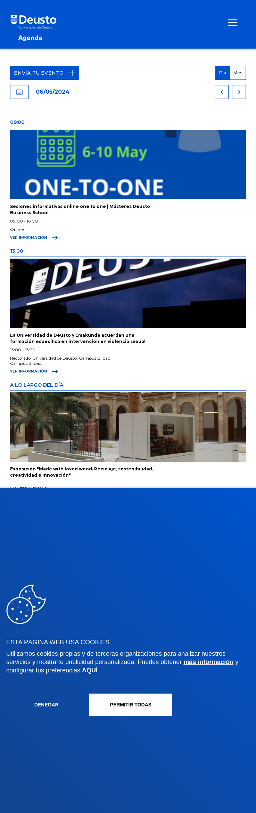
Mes (237, 72)
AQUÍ (90, 670)
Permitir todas (131, 704)
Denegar (46, 704)
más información (208, 662)
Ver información (34, 238)
